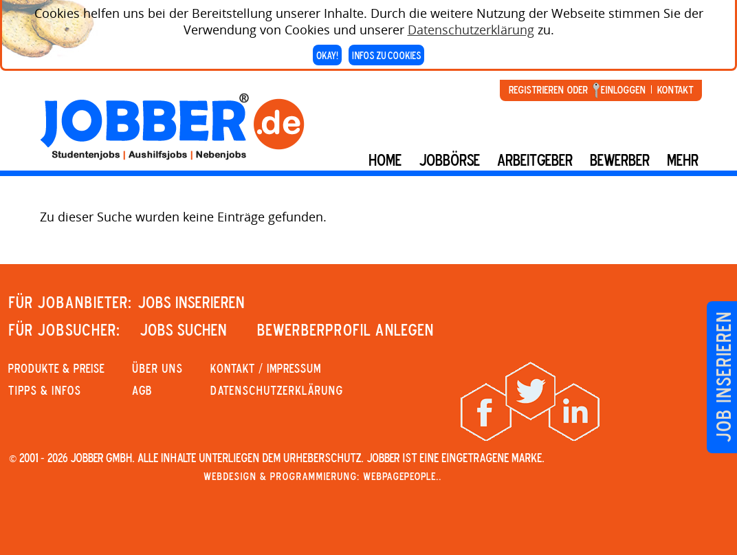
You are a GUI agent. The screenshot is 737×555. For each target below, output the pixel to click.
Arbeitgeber (535, 159)
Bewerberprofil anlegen (345, 329)
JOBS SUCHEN (183, 329)
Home (385, 159)
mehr (682, 159)
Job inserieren (723, 377)
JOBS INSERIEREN (191, 302)
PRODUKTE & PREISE (56, 368)
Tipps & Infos (44, 390)
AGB (142, 390)
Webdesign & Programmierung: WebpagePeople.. (322, 476)
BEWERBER (620, 159)
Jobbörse (449, 159)
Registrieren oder (548, 89)
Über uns (157, 368)
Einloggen (623, 89)
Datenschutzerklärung (471, 26)
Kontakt (675, 89)
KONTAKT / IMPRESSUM (265, 368)
